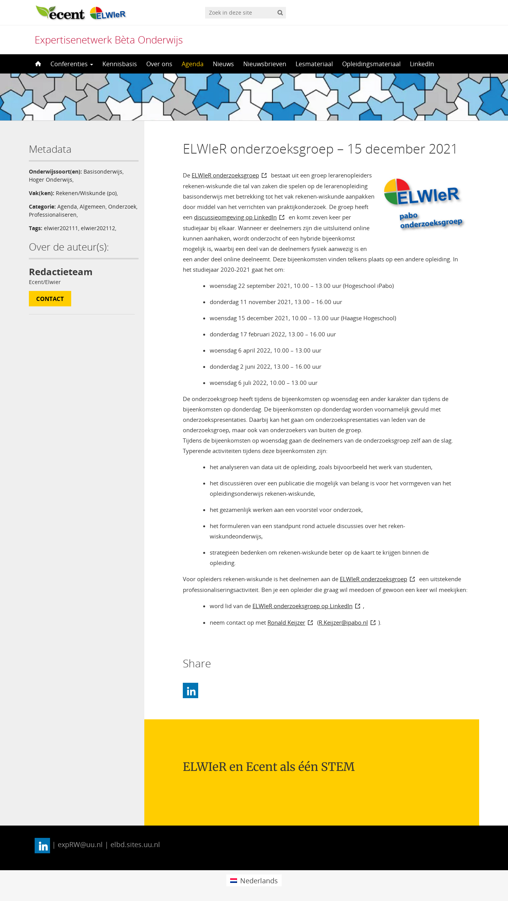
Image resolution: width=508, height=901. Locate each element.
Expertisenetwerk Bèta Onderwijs (109, 40)
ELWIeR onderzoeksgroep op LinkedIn (302, 606)
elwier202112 (98, 228)
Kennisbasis (119, 64)
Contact (50, 299)
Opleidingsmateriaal (371, 64)
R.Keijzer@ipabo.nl (343, 622)
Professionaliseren (53, 214)
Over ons (159, 64)
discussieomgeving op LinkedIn (235, 217)
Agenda (193, 64)
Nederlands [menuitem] (259, 880)
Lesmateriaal (314, 64)
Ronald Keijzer (286, 622)
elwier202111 (61, 228)
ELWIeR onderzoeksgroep (225, 175)
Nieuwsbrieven (264, 64)
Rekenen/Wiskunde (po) (86, 193)
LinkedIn (422, 64)
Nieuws (223, 64)
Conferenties (71, 64)
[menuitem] (253, 880)
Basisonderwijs (103, 171)
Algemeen (92, 206)
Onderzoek (122, 206)
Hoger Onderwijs (50, 179)
